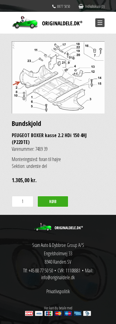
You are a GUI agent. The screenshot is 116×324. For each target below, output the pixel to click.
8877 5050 (61, 6)
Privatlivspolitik (58, 291)
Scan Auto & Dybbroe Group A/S (58, 245)
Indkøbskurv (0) (92, 6)
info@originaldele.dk (58, 277)
